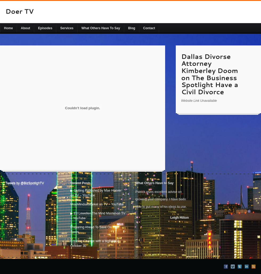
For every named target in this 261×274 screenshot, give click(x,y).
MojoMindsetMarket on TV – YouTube (97, 204)
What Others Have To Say (100, 28)
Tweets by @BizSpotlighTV (24, 183)
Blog (131, 28)
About (25, 28)
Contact (149, 28)
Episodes (45, 28)
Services (66, 28)
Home (8, 28)
